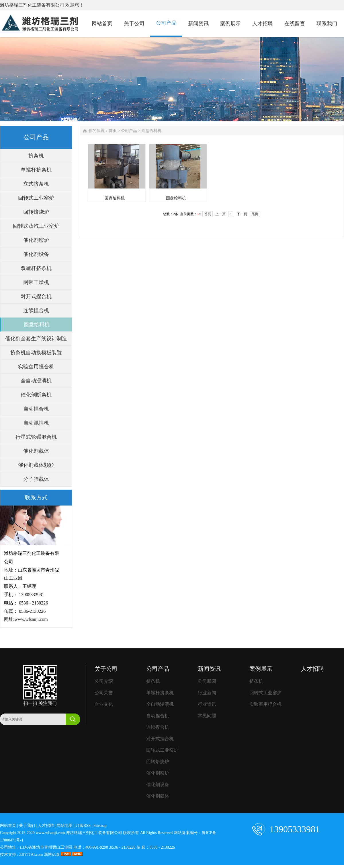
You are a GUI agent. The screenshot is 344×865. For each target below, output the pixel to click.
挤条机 (36, 156)
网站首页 (8, 825)
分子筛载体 (36, 479)
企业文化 (104, 704)
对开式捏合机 (36, 296)
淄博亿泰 (52, 854)
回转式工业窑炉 (36, 198)
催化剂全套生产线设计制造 (36, 338)
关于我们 (27, 825)
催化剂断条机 (36, 395)
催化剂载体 (36, 451)
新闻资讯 (209, 669)
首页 (113, 131)
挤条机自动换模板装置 (36, 352)
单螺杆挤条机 (36, 170)
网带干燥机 (36, 282)
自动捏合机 (36, 409)
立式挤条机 (36, 184)
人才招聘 (312, 669)
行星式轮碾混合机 (36, 437)
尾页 (254, 214)
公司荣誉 (104, 692)
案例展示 (260, 669)
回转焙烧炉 (36, 212)
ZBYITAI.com (31, 854)
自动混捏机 (36, 423)
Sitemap (100, 825)
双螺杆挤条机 (36, 268)
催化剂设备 (36, 254)
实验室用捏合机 (36, 367)
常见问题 (207, 715)
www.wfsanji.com (31, 619)
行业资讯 (207, 704)
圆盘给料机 (37, 324)
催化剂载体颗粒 (36, 465)
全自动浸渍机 (36, 381)
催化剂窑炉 (36, 240)
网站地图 (64, 825)
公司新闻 (207, 681)
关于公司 (106, 669)
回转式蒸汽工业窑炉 (36, 226)
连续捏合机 (36, 310)
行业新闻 (207, 692)
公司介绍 (104, 681)
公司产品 (129, 131)
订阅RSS (83, 825)
